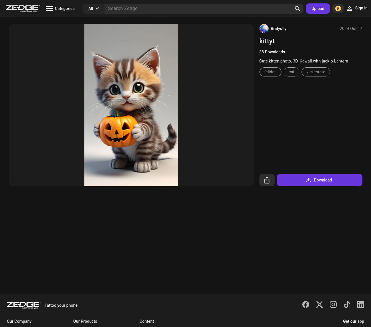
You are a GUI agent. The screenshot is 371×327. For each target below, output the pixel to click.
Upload (318, 8)
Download (318, 180)
